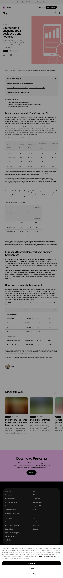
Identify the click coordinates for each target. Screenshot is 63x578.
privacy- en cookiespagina (47, 556)
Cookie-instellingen (31, 574)
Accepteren (31, 563)
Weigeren (31, 568)
